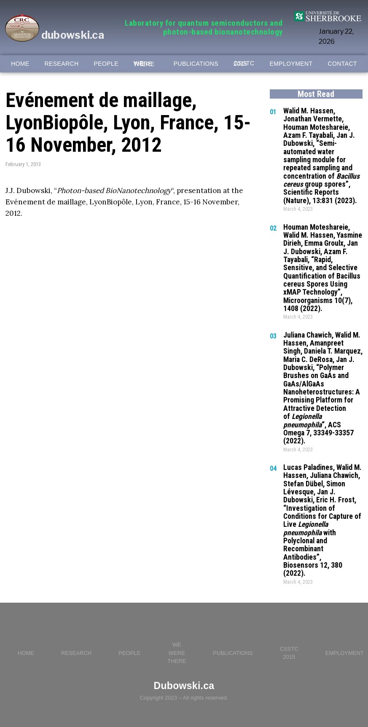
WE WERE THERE (144, 63)
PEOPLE (129, 653)
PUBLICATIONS (232, 653)
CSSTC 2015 (244, 63)
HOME (26, 653)
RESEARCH (76, 653)
